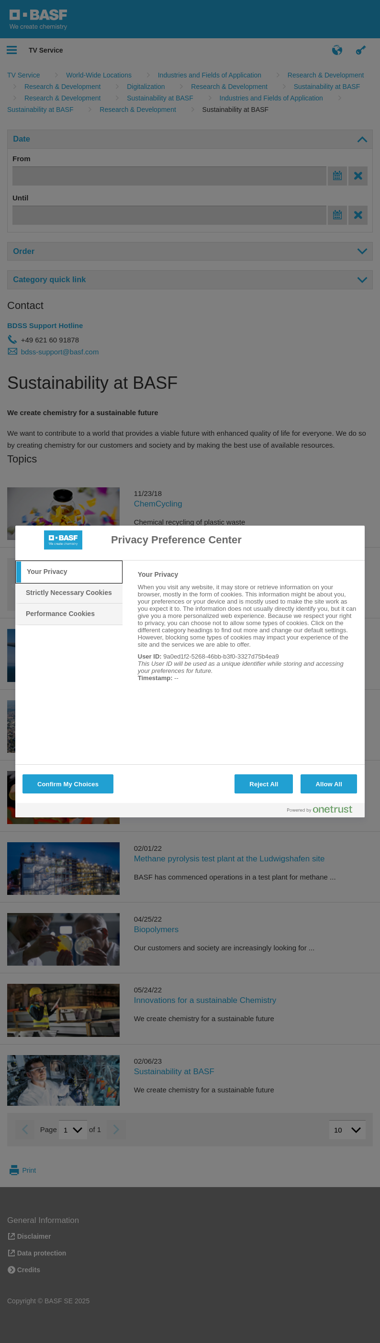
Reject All (263, 784)
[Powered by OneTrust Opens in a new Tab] (323, 811)
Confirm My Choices (68, 784)
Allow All (328, 784)
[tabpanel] (247, 631)
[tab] (69, 572)
